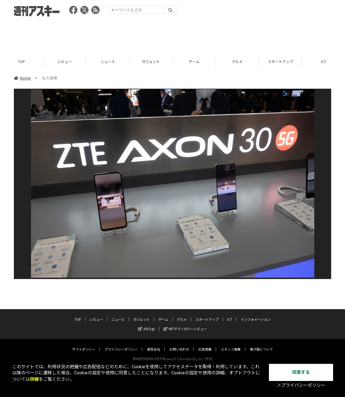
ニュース (108, 61)
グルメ (237, 61)
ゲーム (194, 61)
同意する (301, 372)
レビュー (65, 61)
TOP (21, 61)
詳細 (34, 379)
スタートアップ (280, 61)
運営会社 (153, 343)
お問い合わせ (179, 343)
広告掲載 (205, 343)
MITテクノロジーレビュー (185, 323)
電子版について (261, 343)
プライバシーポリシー (121, 343)
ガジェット (151, 61)
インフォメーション (256, 314)
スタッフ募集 (231, 343)
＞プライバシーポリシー (301, 385)
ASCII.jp (146, 323)
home (22, 78)
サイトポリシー (83, 343)
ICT (229, 314)
